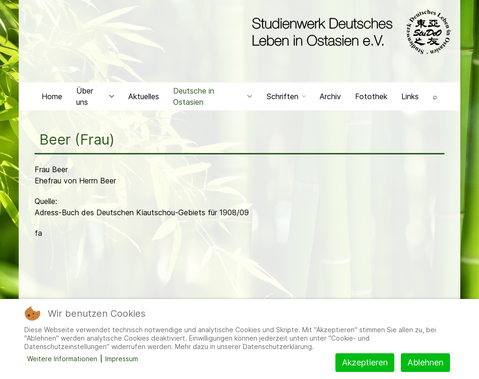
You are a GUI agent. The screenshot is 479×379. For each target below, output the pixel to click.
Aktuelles (143, 96)
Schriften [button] (286, 96)
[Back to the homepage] (349, 32)
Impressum (121, 359)
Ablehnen (425, 362)
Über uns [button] (95, 96)
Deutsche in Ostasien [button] (213, 96)
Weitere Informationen (62, 359)
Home (52, 96)
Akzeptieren (365, 362)
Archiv (330, 96)
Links (410, 96)
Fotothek (371, 96)
